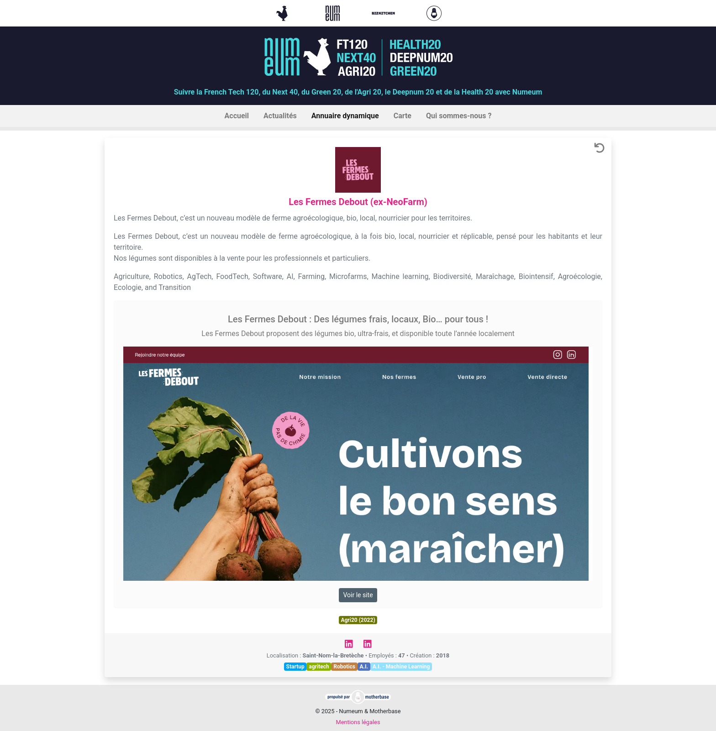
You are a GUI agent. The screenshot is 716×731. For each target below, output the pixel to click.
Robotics (344, 666)
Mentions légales (358, 722)
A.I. (363, 666)
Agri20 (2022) (358, 620)
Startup (295, 666)
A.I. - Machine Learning (401, 666)
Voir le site (358, 595)
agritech (319, 666)
